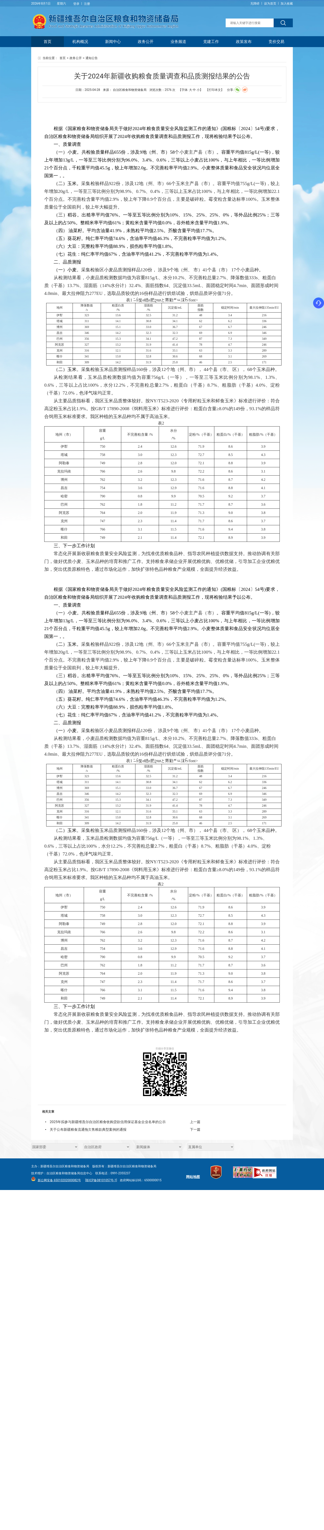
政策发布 (244, 41)
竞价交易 (276, 41)
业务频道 (178, 41)
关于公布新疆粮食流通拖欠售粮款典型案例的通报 (88, 1129)
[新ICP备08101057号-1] (101, 1180)
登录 (76, 3)
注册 (87, 3)
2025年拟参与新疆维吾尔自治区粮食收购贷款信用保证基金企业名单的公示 (108, 1122)
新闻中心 (113, 41)
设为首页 (270, 3)
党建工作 (211, 41)
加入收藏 (287, 3)
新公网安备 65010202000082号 (58, 1180)
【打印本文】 (215, 90)
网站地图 (193, 1177)
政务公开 (145, 41)
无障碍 (254, 3)
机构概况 (80, 41)
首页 (47, 41)
